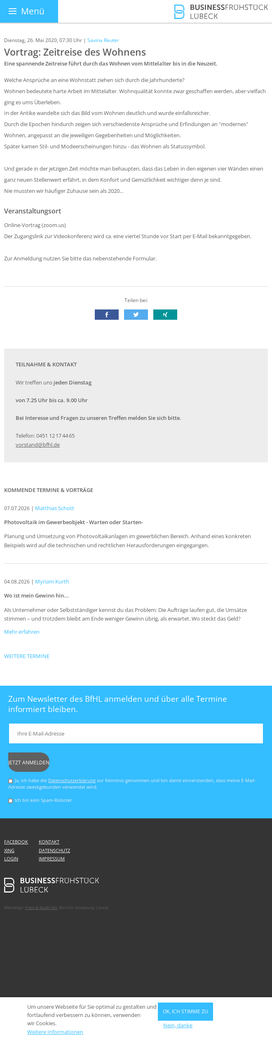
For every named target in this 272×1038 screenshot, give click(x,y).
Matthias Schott (54, 508)
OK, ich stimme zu (185, 1014)
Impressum (52, 859)
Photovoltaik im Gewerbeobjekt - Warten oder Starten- (73, 522)
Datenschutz (54, 850)
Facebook (16, 842)
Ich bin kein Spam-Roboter (43, 800)
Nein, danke (177, 1028)
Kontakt (49, 842)
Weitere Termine (26, 656)
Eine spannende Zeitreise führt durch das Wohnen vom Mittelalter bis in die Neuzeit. (111, 63)
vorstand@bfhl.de (38, 444)
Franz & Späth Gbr (41, 907)
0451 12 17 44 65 (55, 435)
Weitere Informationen (55, 1035)
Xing (9, 850)
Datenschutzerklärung (72, 780)
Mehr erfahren (22, 631)
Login (11, 859)
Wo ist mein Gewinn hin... (36, 595)
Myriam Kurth (52, 581)
